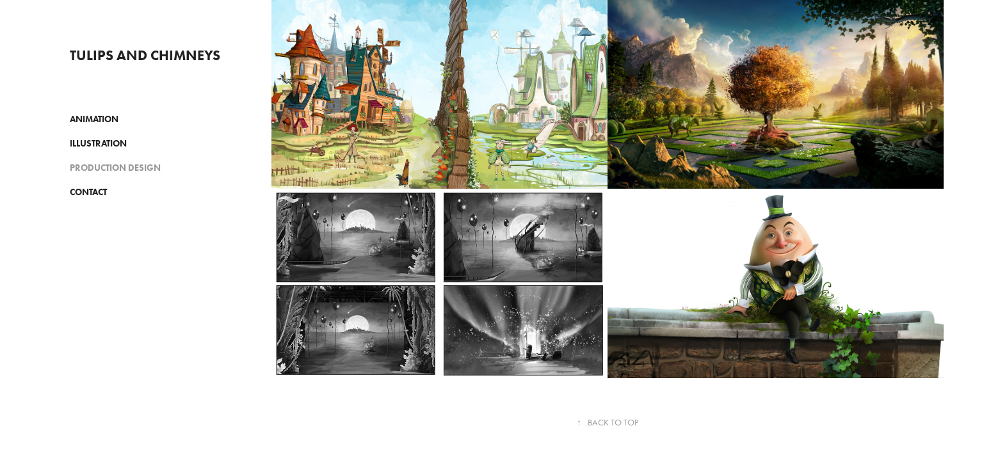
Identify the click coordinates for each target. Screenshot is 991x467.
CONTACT (88, 192)
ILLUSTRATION (98, 143)
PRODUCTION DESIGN (115, 167)
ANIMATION (94, 119)
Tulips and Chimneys (145, 55)
